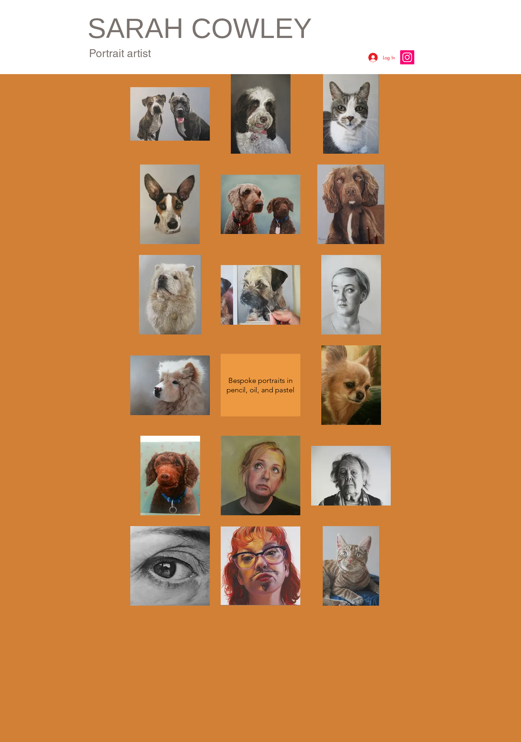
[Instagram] (407, 57)
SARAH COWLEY (200, 28)
